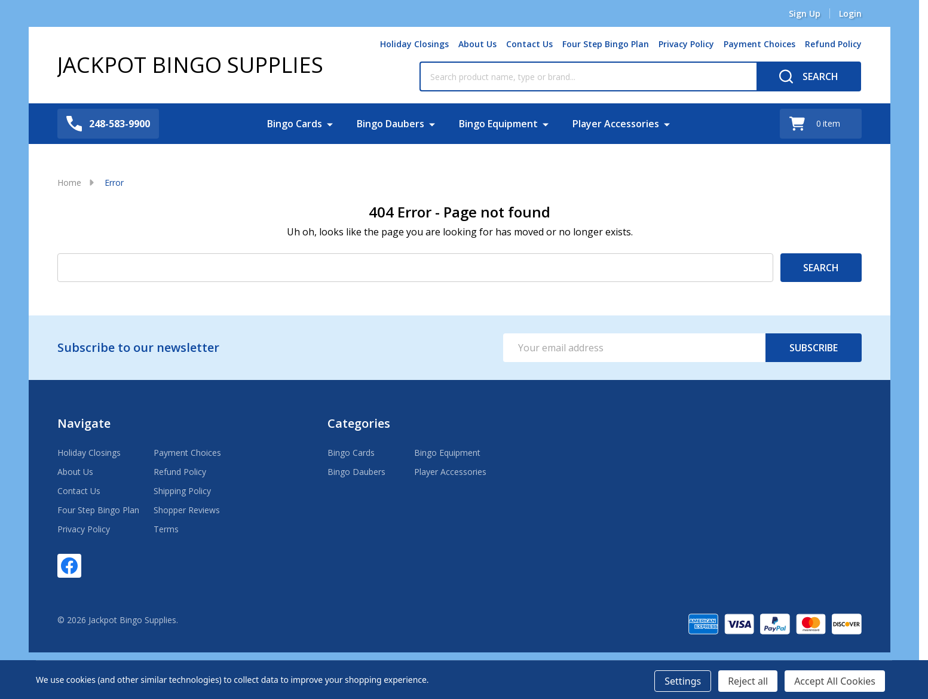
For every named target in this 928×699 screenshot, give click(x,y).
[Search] (809, 76)
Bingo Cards (294, 123)
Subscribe (813, 347)
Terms (166, 529)
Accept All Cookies (834, 681)
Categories (358, 423)
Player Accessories (615, 123)
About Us (477, 44)
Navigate (84, 423)
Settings (682, 681)
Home (69, 182)
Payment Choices (759, 44)
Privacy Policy (686, 44)
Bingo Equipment (498, 123)
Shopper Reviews (187, 510)
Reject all (748, 681)
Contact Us (529, 44)
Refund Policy (833, 44)
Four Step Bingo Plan (605, 44)
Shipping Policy (182, 490)
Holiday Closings (414, 44)
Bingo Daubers (390, 123)
